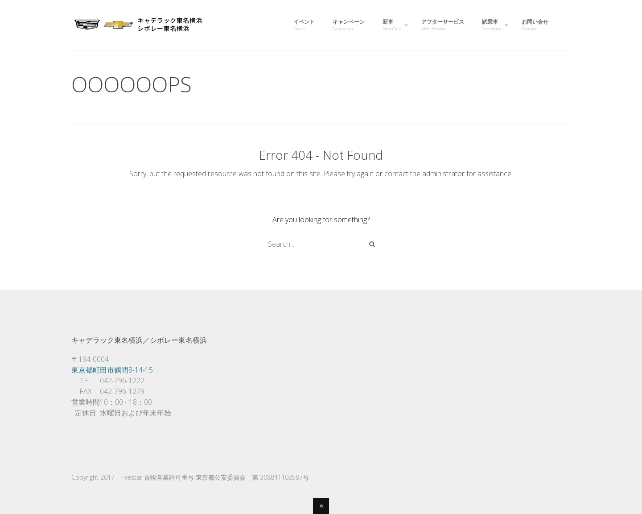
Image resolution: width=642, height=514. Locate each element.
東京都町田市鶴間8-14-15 (112, 370)
